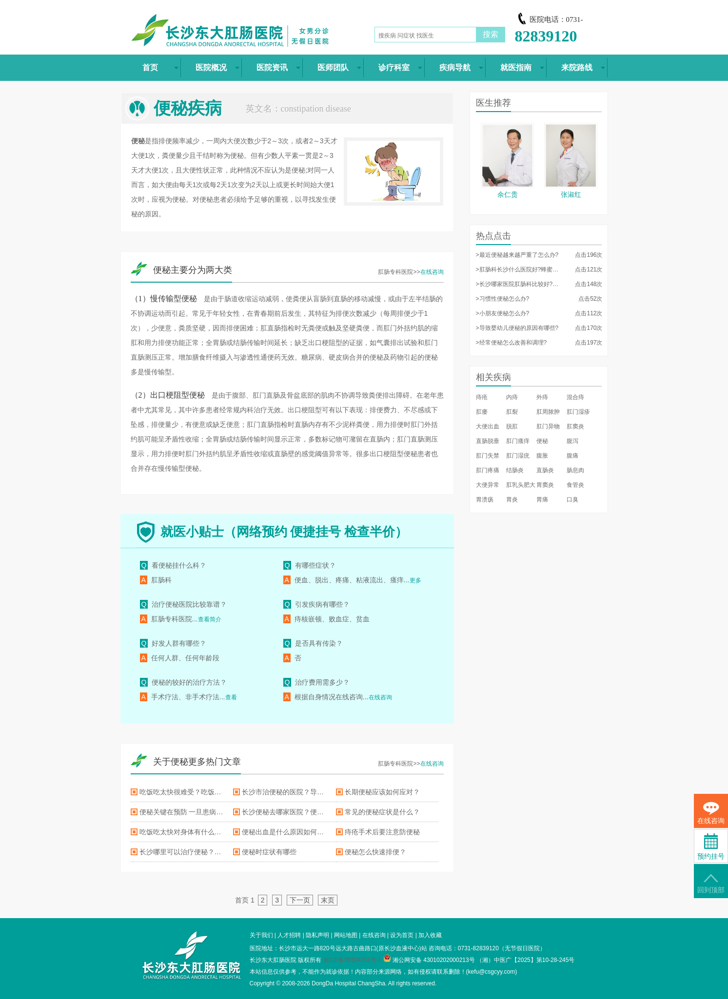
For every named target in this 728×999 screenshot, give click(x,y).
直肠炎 (545, 470)
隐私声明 (317, 935)
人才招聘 (289, 935)
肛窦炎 (575, 426)
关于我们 (261, 935)
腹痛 (572, 455)
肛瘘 (482, 411)
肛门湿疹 (578, 411)
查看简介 (209, 619)
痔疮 (482, 397)
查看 (231, 697)
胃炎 (512, 499)
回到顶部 (711, 884)
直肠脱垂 (487, 441)
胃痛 (542, 499)
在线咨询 (432, 272)
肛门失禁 (487, 455)
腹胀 (542, 455)
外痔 (542, 397)
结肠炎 (515, 470)
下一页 (300, 900)
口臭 (572, 499)
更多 (415, 580)
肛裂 (512, 411)
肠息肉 (575, 470)
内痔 (512, 397)
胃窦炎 (545, 484)
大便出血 (487, 426)
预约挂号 (711, 846)
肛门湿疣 (518, 455)
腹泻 (572, 441)
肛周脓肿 (548, 411)
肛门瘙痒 (518, 441)
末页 (327, 900)
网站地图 (345, 935)
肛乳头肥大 (520, 484)
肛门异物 (548, 426)
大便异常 (487, 484)
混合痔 (575, 397)
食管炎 (575, 484)
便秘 (542, 441)
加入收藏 (430, 935)
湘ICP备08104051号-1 (352, 960)
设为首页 (401, 935)
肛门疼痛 (487, 470)
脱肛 (512, 426)
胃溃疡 (484, 499)
